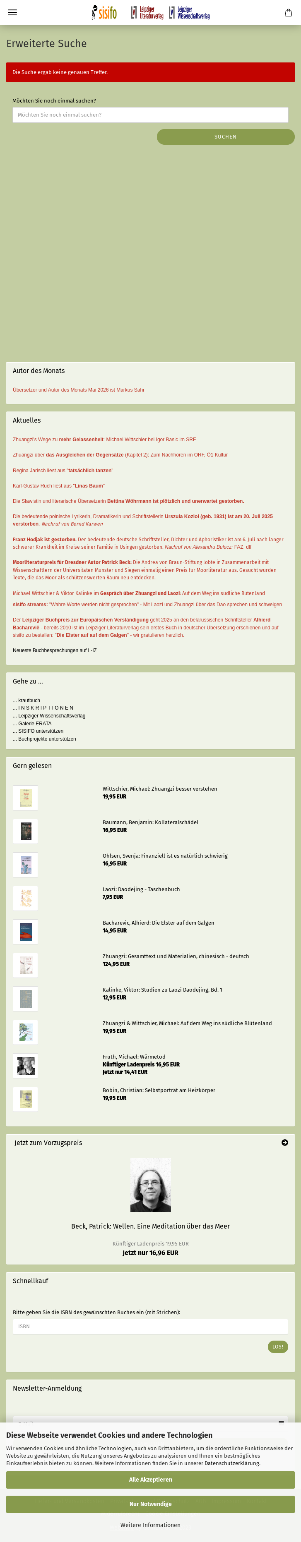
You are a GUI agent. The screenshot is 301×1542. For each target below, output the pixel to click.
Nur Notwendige (151, 1504)
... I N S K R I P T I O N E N (43, 708)
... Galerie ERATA (32, 724)
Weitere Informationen (150, 1525)
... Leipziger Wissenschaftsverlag (49, 716)
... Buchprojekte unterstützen (44, 739)
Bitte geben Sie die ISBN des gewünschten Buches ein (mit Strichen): (96, 1312)
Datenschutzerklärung (232, 1463)
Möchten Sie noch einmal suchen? (54, 101)
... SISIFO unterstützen (38, 731)
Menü (12, 12)
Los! (278, 1347)
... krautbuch (26, 700)
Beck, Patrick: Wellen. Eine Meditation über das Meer (150, 1226)
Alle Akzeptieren (150, 1479)
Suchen (225, 137)
